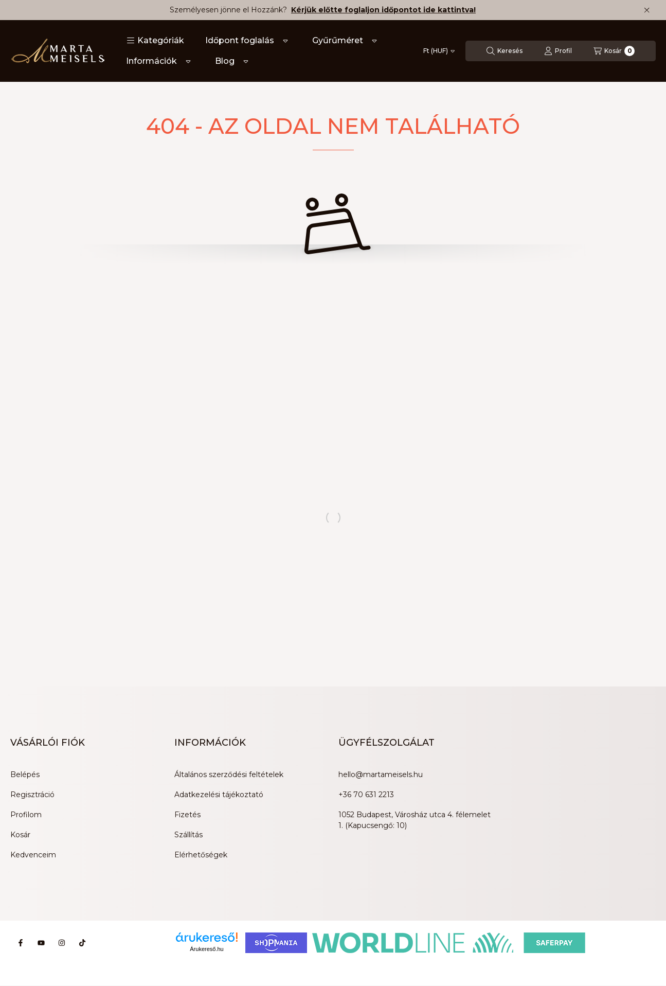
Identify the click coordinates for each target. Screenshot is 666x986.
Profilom (26, 814)
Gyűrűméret (337, 40)
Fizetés (187, 814)
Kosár (20, 834)
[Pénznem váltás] (439, 51)
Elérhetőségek (200, 854)
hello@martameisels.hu (380, 774)
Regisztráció (32, 794)
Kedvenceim (33, 854)
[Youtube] (41, 942)
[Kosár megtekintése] (614, 51)
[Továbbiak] (285, 40)
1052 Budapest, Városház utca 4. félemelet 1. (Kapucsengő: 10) (414, 820)
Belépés (25, 774)
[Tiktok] (82, 942)
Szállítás (188, 834)
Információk (151, 61)
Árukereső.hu (206, 949)
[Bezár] (647, 10)
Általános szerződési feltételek (228, 774)
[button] (155, 40)
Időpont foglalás (239, 40)
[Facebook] (20, 942)
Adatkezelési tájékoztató (218, 794)
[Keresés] (504, 51)
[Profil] (558, 51)
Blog (225, 61)
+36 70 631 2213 (366, 794)
